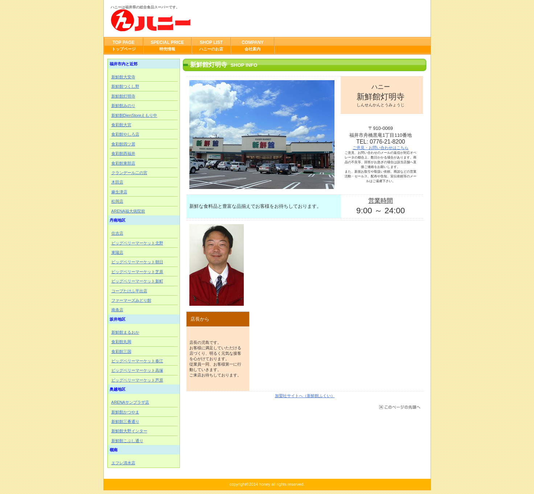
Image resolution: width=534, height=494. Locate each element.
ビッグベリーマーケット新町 (137, 281)
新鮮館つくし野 (125, 86)
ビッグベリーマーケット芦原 (137, 380)
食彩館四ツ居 (123, 144)
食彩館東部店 (123, 163)
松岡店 (117, 201)
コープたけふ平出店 (129, 291)
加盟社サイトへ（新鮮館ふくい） (305, 396)
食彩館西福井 (123, 153)
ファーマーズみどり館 (131, 300)
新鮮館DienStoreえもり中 (134, 115)
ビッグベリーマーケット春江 (137, 361)
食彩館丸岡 (121, 341)
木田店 (117, 182)
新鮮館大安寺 (123, 77)
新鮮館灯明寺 (123, 96)
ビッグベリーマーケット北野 (137, 243)
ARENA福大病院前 (128, 211)
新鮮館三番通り (125, 421)
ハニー (183, 20)
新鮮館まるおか (125, 332)
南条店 (117, 310)
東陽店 (117, 252)
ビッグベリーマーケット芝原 (137, 271)
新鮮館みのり (123, 105)
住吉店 (117, 233)
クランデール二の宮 (129, 172)
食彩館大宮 (121, 125)
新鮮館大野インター (129, 431)
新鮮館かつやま (125, 412)
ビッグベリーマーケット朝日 (137, 262)
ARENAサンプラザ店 (130, 402)
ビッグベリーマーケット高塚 (137, 370)
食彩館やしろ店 (125, 134)
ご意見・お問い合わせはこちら (380, 147)
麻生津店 (119, 192)
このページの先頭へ (399, 407)
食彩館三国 (121, 351)
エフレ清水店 (123, 463)
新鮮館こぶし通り (127, 441)
